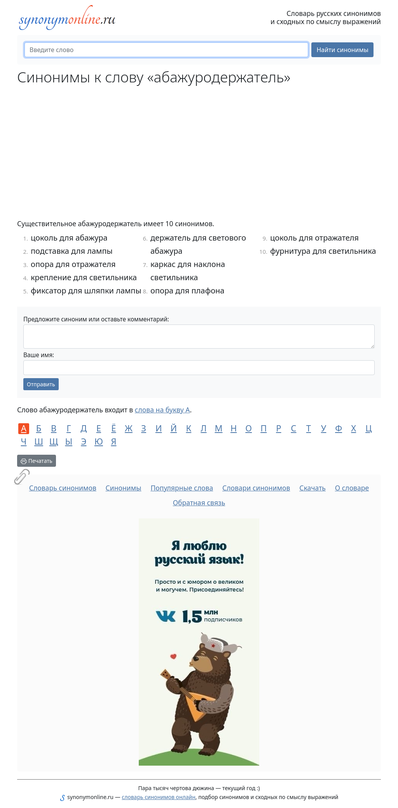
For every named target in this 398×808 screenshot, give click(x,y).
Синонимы (123, 487)
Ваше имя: (38, 355)
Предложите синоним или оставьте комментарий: (96, 319)
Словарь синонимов (62, 487)
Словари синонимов (256, 487)
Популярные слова (181, 487)
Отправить (41, 384)
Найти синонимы (342, 49)
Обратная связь (199, 502)
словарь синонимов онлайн (159, 797)
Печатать (36, 460)
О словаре (352, 487)
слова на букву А (162, 409)
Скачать (312, 487)
